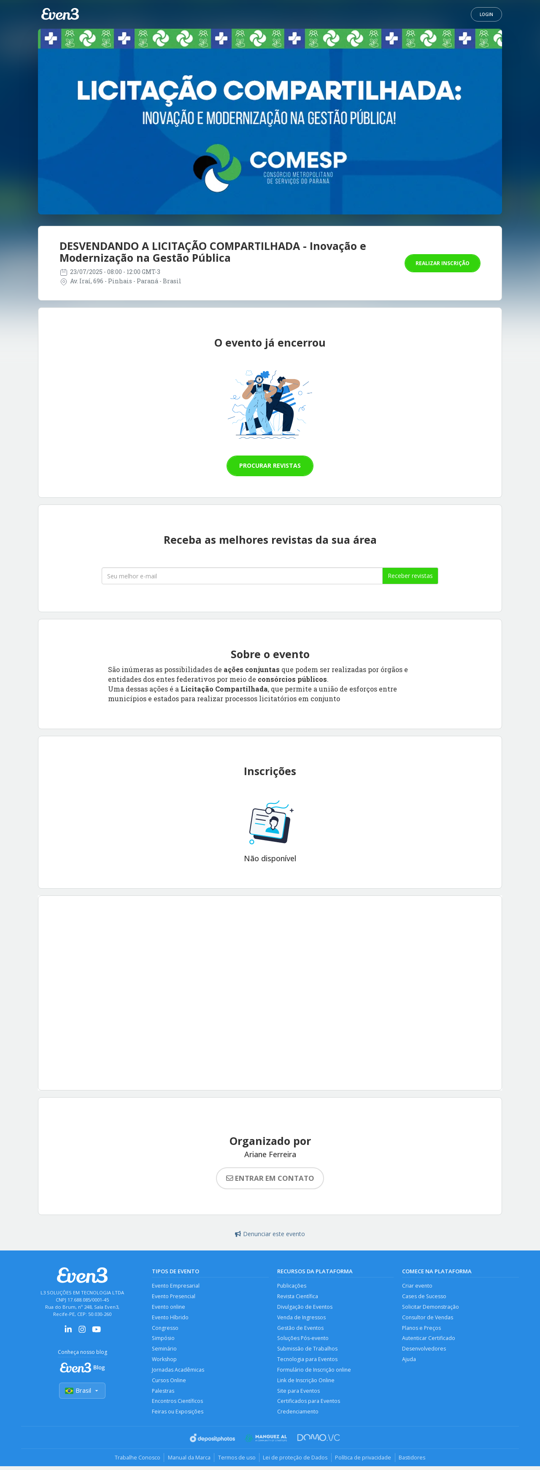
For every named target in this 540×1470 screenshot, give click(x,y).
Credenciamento (298, 1415)
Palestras (163, 1393)
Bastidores (416, 1461)
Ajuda (409, 1361)
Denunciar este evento (270, 1234)
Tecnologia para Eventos (307, 1361)
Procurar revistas (270, 465)
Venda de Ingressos (302, 1318)
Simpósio (163, 1339)
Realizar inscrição (443, 263)
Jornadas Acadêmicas (178, 1372)
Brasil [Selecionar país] (82, 1391)
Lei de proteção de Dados (296, 1461)
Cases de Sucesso (424, 1296)
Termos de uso (235, 1461)
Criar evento (417, 1286)
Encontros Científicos (178, 1404)
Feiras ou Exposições (178, 1415)
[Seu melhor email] (242, 575)
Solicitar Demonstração (431, 1307)
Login (486, 14)
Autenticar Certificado (429, 1339)
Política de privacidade (366, 1461)
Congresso (165, 1329)
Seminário (165, 1350)
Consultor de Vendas (428, 1318)
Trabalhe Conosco (133, 1461)
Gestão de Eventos (300, 1329)
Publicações (292, 1286)
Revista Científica (298, 1296)
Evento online (169, 1307)
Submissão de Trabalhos (308, 1350)
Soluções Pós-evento (303, 1339)
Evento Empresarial (176, 1286)
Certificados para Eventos (308, 1404)
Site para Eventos (299, 1393)
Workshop (165, 1361)
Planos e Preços (422, 1329)
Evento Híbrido (170, 1318)
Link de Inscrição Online (306, 1382)
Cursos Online (169, 1382)
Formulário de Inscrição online (315, 1372)
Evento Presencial (174, 1296)
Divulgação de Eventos (305, 1307)
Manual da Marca (186, 1461)
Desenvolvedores (424, 1350)
